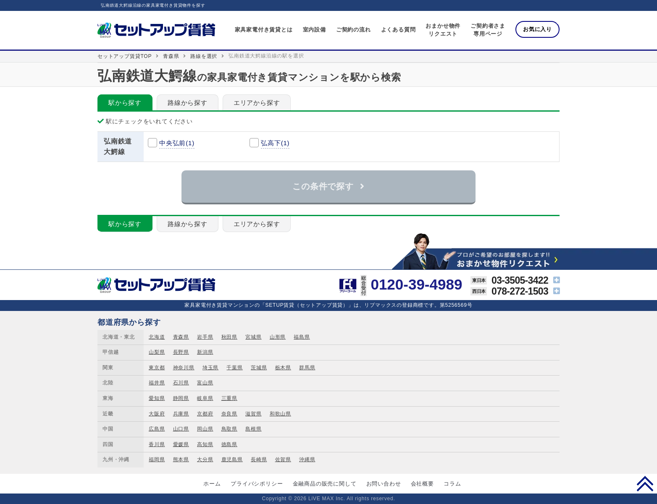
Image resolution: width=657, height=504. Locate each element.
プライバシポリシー (257, 483)
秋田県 (229, 337)
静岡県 (181, 398)
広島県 (157, 429)
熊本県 (181, 459)
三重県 (229, 398)
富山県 (205, 383)
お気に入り (537, 29)
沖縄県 (307, 459)
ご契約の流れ (353, 29)
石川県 (181, 383)
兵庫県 (181, 414)
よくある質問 (398, 29)
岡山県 (205, 429)
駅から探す (125, 102)
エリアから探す (257, 102)
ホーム (212, 483)
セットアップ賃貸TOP (124, 56)
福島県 (302, 337)
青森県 (171, 56)
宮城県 (253, 337)
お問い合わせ (383, 483)
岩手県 (205, 337)
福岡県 (157, 459)
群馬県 (307, 368)
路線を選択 (203, 56)
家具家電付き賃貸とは (264, 29)
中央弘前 (176, 142)
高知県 (205, 444)
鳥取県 (229, 429)
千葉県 (234, 368)
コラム (452, 483)
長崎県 (259, 459)
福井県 (157, 383)
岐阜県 (205, 398)
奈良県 (229, 414)
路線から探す (188, 102)
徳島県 (229, 444)
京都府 (205, 414)
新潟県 (205, 352)
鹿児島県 (232, 459)
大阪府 (157, 414)
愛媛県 (181, 444)
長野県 (181, 352)
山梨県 (157, 352)
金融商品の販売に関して (325, 483)
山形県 (278, 337)
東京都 (157, 368)
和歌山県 (280, 414)
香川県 (157, 444)
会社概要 (422, 483)
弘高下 (275, 142)
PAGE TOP (645, 483)
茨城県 (259, 368)
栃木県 (283, 368)
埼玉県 (210, 368)
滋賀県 (253, 414)
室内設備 (314, 29)
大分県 (205, 459)
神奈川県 (183, 368)
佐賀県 (283, 459)
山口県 (181, 429)
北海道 (157, 337)
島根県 (253, 429)
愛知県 (157, 398)
